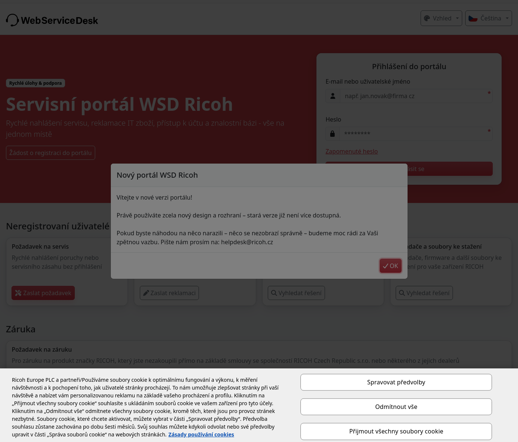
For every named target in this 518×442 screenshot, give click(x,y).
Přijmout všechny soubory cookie (396, 431)
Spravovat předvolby (396, 382)
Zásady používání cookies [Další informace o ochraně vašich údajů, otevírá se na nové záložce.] (201, 434)
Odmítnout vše (396, 407)
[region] (259, 405)
